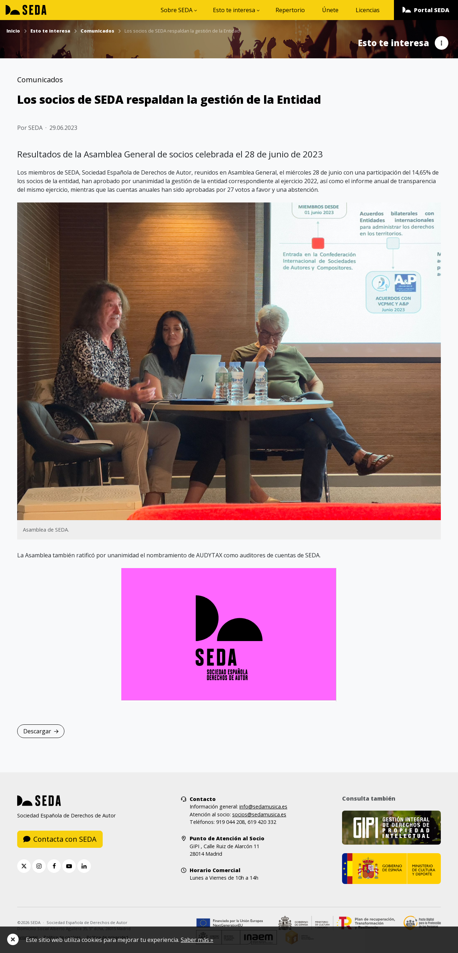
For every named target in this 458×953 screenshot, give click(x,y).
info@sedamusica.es (263, 806)
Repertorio (290, 10)
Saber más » (197, 940)
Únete (330, 10)
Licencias (368, 10)
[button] (426, 10)
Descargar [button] (40, 731)
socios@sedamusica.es (259, 814)
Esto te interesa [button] (234, 10)
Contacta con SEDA (60, 839)
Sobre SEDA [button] (177, 10)
